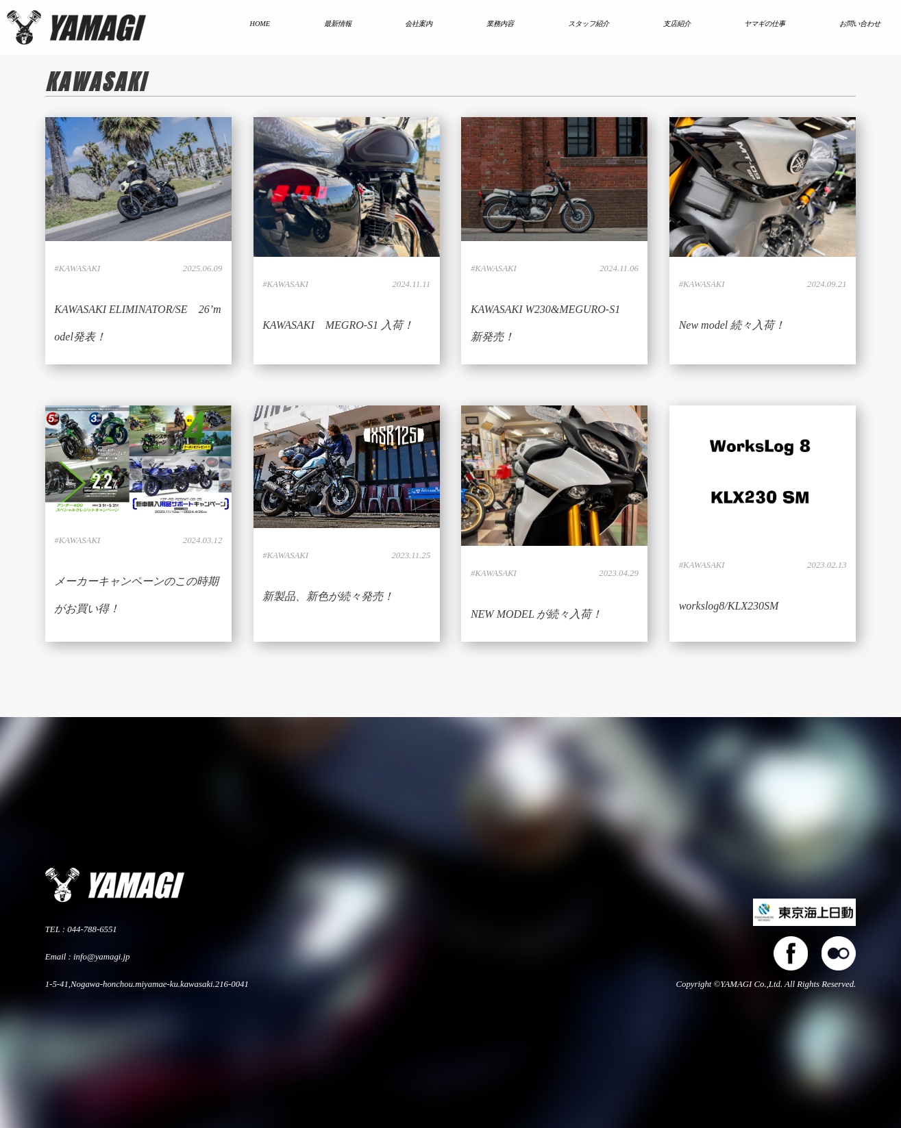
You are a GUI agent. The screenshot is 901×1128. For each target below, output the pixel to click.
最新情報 (337, 23)
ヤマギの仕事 (764, 23)
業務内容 (500, 23)
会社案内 (418, 23)
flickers (839, 953)
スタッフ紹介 (588, 23)
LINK (138, 240)
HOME (260, 23)
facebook (791, 953)
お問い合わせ (859, 23)
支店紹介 (677, 23)
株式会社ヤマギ (76, 27)
